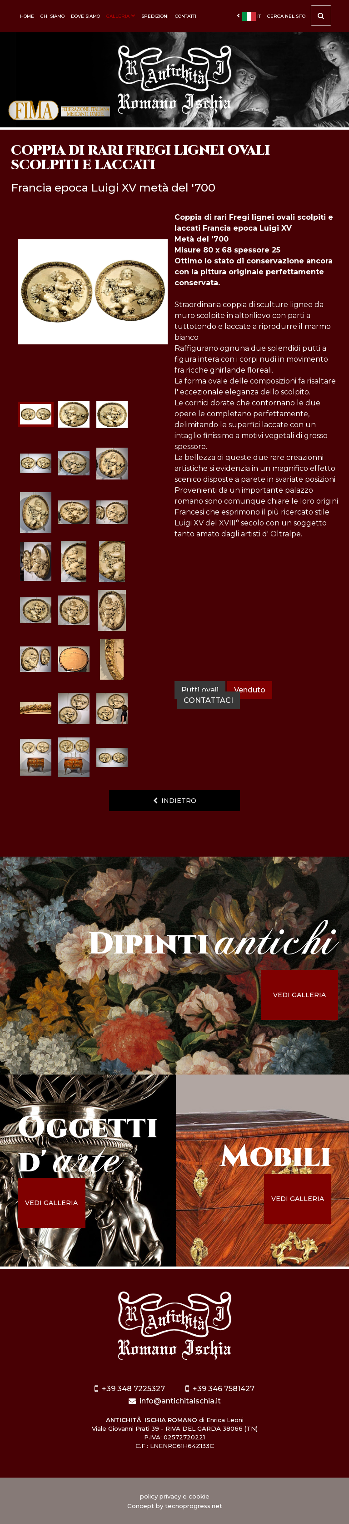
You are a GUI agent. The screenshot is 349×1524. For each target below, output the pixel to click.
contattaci (208, 700)
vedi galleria (299, 995)
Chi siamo (52, 16)
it (249, 16)
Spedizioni (155, 16)
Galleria (120, 16)
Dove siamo (85, 16)
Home (27, 16)
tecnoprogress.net (193, 1505)
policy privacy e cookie (174, 1496)
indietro (174, 801)
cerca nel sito (299, 18)
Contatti (185, 16)
